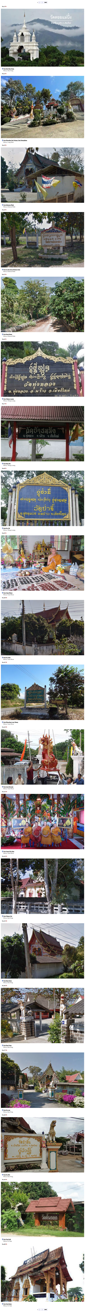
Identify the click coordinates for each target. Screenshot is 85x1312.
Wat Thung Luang (8, 399)
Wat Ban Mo (7, 463)
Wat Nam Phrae (8, 593)
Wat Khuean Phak (8, 205)
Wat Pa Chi (6, 528)
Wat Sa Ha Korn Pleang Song (11, 269)
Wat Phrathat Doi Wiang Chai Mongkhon (15, 140)
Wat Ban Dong (7, 981)
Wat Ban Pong (7, 1045)
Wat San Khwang (8, 787)
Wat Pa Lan (6, 1110)
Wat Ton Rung (7, 1304)
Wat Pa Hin (6, 1174)
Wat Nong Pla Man (8, 851)
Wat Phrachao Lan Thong (10, 722)
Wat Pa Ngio (7, 657)
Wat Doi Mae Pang (8, 68)
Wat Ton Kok (7, 1239)
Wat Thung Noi (7, 916)
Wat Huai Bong (7, 334)
